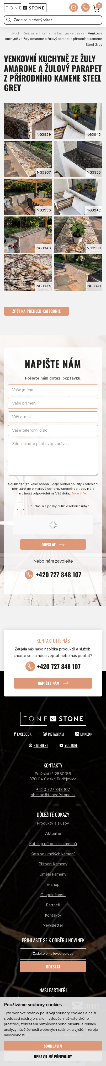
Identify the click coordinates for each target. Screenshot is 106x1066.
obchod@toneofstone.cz (53, 795)
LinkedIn (83, 734)
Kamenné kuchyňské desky (63, 33)
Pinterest (38, 745)
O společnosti (53, 895)
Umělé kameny (53, 874)
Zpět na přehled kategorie (36, 311)
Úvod (15, 33)
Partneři (53, 905)
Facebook (22, 734)
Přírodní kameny (53, 864)
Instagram (53, 734)
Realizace (30, 33)
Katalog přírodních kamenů (53, 844)
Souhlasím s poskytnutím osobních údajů (58, 506)
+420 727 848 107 (58, 574)
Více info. (79, 493)
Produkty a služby (53, 823)
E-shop (53, 884)
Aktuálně (53, 833)
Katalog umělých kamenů (53, 854)
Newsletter (53, 925)
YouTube (69, 745)
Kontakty (53, 915)
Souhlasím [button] (53, 1046)
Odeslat (48, 544)
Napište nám (49, 683)
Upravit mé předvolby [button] (53, 1056)
